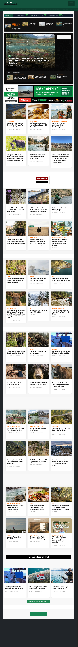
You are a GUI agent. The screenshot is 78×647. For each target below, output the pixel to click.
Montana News (33, 237)
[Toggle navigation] (71, 3)
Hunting (7, 9)
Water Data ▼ (35, 9)
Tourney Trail (56, 9)
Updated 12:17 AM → (68, 15)
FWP (53, 276)
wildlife (32, 349)
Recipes (49, 9)
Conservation (10, 121)
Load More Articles (38, 614)
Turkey (8, 276)
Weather (43, 9)
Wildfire (32, 276)
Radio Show (27, 9)
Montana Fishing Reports (58, 206)
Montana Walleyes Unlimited (59, 121)
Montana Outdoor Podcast (59, 535)
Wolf (31, 308)
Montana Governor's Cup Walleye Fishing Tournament (41, 206)
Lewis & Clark (10, 206)
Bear (8, 237)
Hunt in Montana (34, 121)
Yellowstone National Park (59, 237)
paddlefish (55, 426)
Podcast (19, 9)
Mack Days (54, 349)
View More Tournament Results (38, 601)
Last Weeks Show (34, 535)
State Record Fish (67, 9)
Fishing (13, 9)
